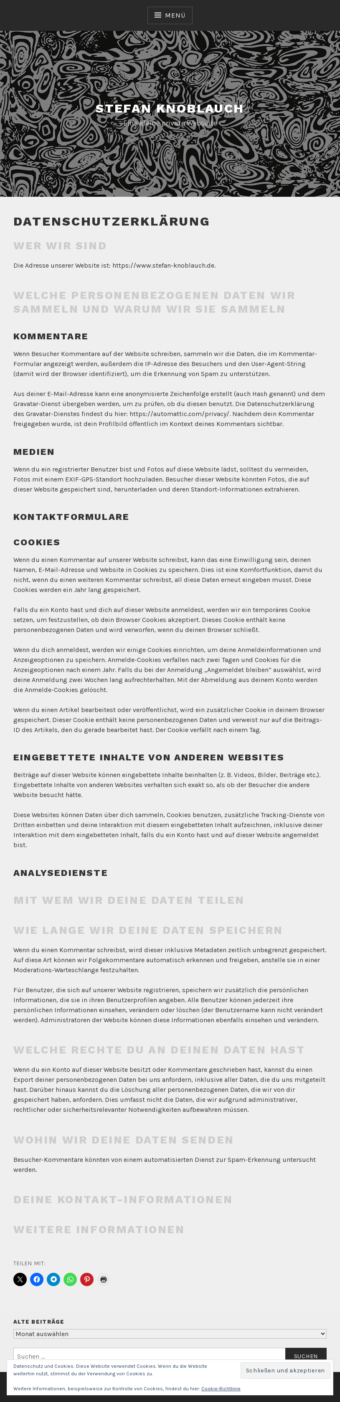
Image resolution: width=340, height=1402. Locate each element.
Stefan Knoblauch (170, 108)
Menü (175, 15)
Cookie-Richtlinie (221, 1389)
